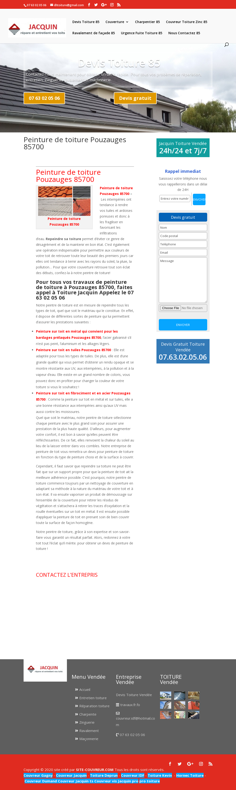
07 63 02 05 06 (44, 98)
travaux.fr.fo (130, 704)
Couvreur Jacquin (71, 775)
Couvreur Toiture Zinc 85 (186, 22)
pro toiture (149, 781)
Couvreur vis (105, 781)
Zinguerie (87, 722)
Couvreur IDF (132, 775)
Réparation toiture (94, 705)
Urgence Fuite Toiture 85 (141, 33)
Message (183, 280)
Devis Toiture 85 (85, 22)
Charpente (87, 714)
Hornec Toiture (190, 775)
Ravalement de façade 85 (93, 33)
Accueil (84, 689)
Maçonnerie (88, 738)
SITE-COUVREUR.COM (95, 769)
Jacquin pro (127, 781)
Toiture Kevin (160, 775)
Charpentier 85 (147, 22)
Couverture (114, 22)
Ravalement (89, 730)
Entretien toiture (93, 697)
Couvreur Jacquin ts (75, 781)
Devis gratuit (135, 98)
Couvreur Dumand (41, 781)
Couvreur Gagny (38, 775)
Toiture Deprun (104, 775)
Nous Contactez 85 (184, 33)
